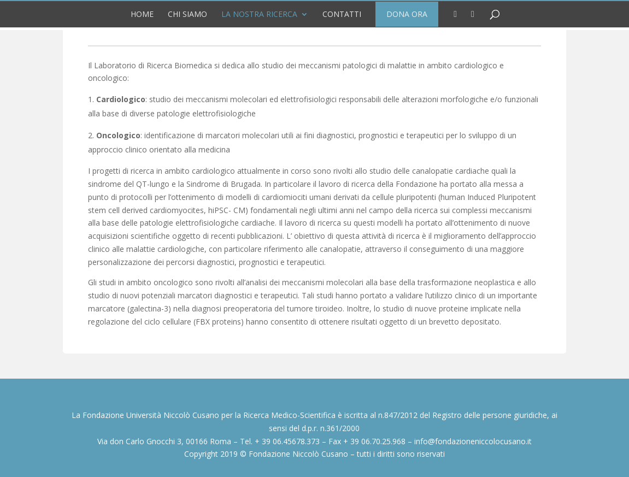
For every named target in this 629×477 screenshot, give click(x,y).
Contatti (341, 14)
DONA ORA (406, 14)
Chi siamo (187, 14)
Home (142, 14)
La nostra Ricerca (259, 14)
